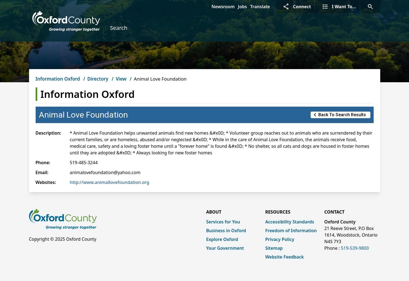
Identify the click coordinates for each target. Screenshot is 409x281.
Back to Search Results (339, 115)
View (121, 79)
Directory (97, 79)
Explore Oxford (222, 239)
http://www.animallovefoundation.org (109, 182)
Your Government (225, 248)
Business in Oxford (226, 231)
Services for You (223, 222)
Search (118, 28)
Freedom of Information (291, 231)
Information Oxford (58, 79)
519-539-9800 (355, 248)
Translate (260, 7)
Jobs (242, 7)
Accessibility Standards (289, 222)
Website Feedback (284, 257)
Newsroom (223, 7)
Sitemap (274, 248)
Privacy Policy (279, 239)
